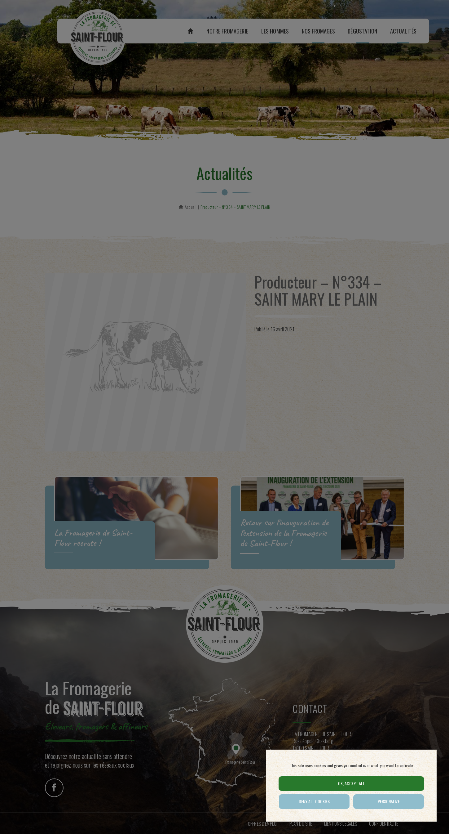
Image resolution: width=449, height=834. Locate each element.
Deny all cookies (314, 801)
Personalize (389, 801)
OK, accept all (351, 783)
